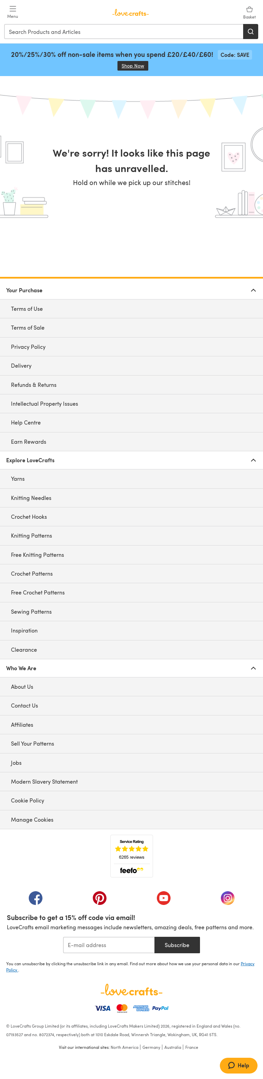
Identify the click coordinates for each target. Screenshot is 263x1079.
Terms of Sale (28, 327)
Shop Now (135, 65)
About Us (22, 686)
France (191, 1047)
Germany (151, 1047)
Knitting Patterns (31, 535)
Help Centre (26, 422)
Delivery (21, 365)
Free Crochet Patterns (38, 592)
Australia (172, 1047)
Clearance (24, 649)
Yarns (18, 478)
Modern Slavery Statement (44, 781)
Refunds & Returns (34, 384)
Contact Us (24, 705)
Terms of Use (27, 308)
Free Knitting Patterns (37, 554)
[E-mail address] (108, 945)
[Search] (250, 31)
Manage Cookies (32, 819)
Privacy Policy (28, 346)
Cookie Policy (27, 800)
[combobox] (124, 31)
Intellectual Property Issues (44, 403)
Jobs (16, 762)
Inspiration (24, 630)
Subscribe (177, 944)
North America (124, 1047)
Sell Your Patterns (32, 743)
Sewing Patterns (31, 611)
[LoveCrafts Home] (131, 989)
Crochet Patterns (32, 573)
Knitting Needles (31, 497)
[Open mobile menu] (12, 12)
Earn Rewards (28, 441)
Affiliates (22, 724)
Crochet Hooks (29, 516)
